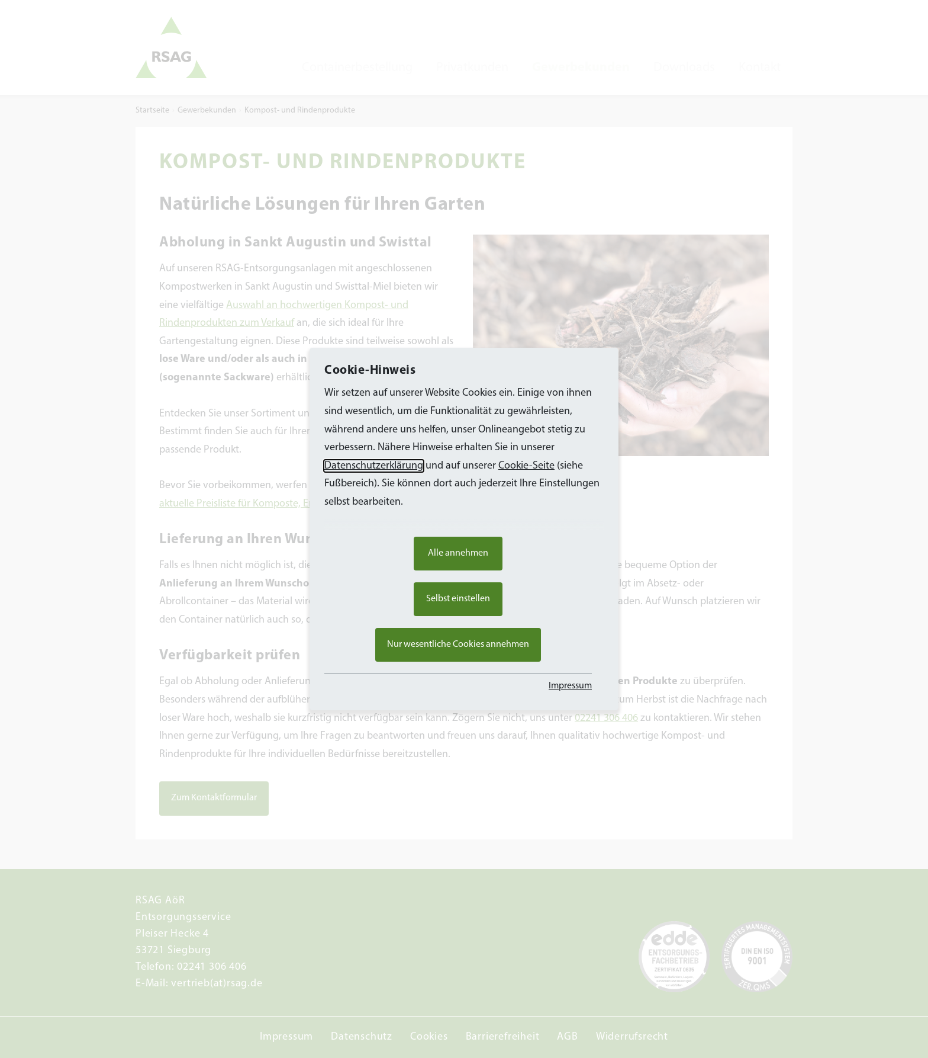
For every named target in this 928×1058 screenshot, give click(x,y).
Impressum (570, 686)
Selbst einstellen (458, 599)
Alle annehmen (458, 553)
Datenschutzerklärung (373, 466)
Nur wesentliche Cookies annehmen (458, 644)
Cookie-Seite (526, 466)
